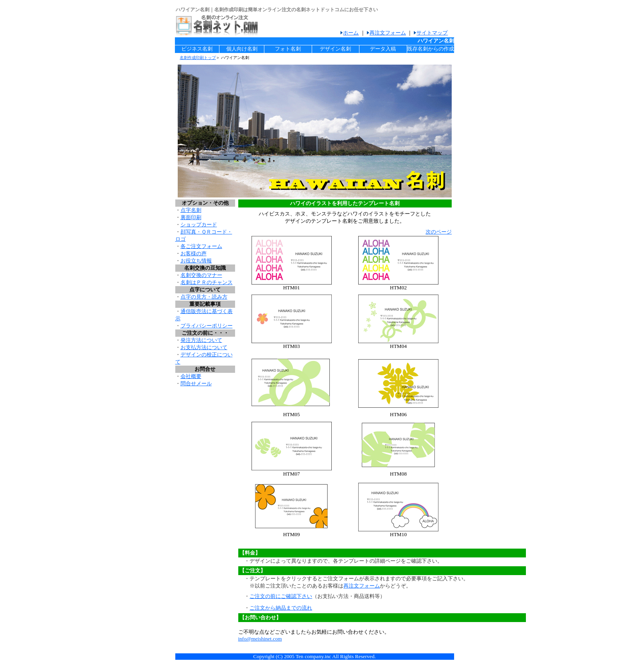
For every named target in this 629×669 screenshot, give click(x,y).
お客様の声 (194, 253)
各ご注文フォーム (201, 246)
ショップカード (199, 225)
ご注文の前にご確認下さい (281, 596)
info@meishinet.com (260, 639)
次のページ (439, 232)
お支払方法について (204, 347)
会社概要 (191, 376)
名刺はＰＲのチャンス (207, 282)
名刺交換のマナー (201, 275)
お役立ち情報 (196, 261)
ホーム (351, 33)
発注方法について (201, 340)
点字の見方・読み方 (204, 297)
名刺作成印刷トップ (198, 57)
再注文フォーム (387, 33)
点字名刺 (191, 210)
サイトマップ (432, 33)
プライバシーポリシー (207, 326)
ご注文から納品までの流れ (281, 608)
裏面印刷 (191, 217)
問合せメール (196, 383)
